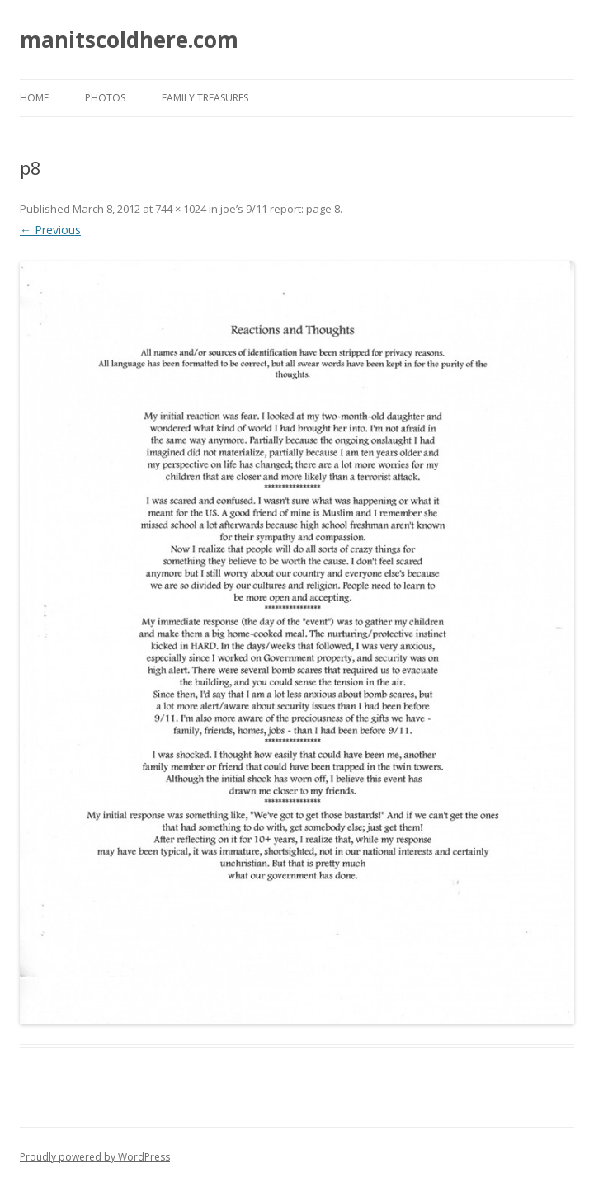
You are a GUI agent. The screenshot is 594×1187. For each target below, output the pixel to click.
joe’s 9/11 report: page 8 (280, 208)
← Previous (50, 230)
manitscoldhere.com (129, 39)
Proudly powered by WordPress (95, 1157)
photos (105, 98)
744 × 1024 (180, 208)
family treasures (205, 98)
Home (34, 98)
